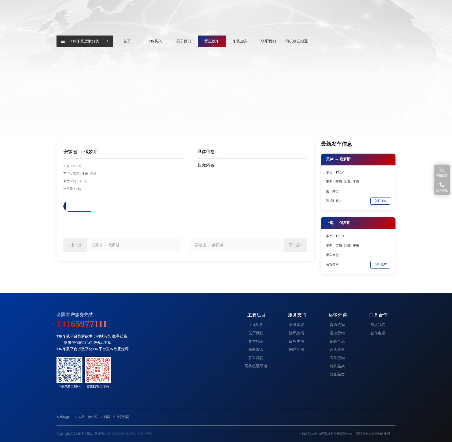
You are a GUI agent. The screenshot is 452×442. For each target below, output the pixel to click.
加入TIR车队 (381, 21)
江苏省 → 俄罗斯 (105, 241)
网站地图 (296, 349)
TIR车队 (79, 417)
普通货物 (337, 324)
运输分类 (338, 315)
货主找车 (349, 21)
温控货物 (337, 333)
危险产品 (337, 341)
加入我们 (377, 324)
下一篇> (295, 241)
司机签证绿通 (296, 41)
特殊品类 (337, 366)
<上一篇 (75, 241)
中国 (179, 12)
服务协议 (296, 324)
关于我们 (183, 41)
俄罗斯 (195, 12)
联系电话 (81, 206)
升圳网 (105, 417)
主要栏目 (256, 315)
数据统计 (146, 433)
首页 (127, 41)
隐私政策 (296, 333)
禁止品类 (337, 374)
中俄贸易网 (121, 417)
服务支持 (297, 315)
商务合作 (378, 315)
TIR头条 (155, 41)
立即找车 (380, 201)
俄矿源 (92, 417)
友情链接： (64, 417)
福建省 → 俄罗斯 (209, 241)
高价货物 (337, 358)
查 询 (259, 20)
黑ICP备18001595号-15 (123, 433)
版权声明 (296, 341)
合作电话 (377, 333)
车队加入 (240, 41)
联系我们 (268, 41)
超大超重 (337, 349)
